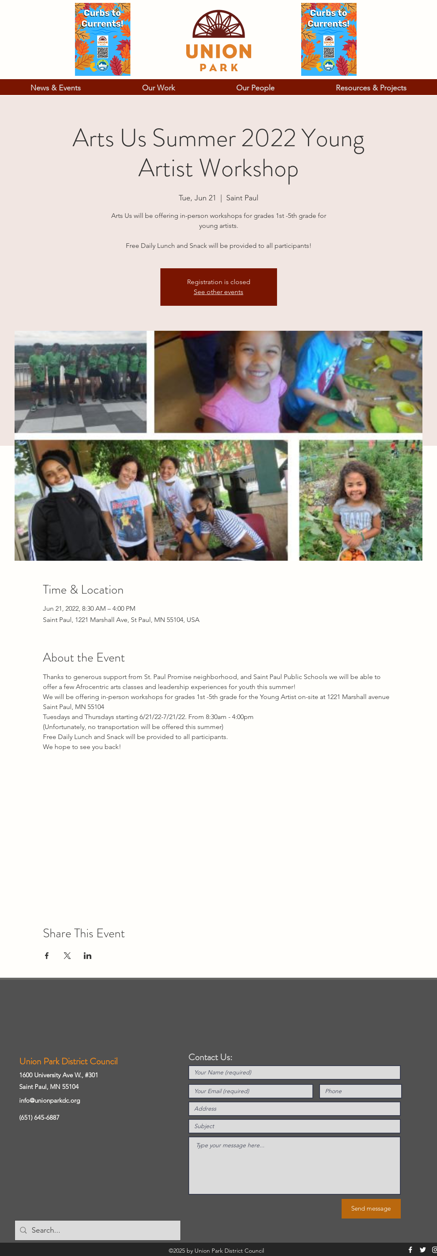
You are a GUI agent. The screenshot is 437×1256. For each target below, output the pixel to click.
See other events (218, 292)
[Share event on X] (67, 955)
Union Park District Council (68, 1061)
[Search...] (97, 1231)
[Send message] (371, 1209)
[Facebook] (410, 1250)
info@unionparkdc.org (49, 1100)
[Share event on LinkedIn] (88, 955)
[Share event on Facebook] (47, 955)
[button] (55, 88)
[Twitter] (423, 1250)
